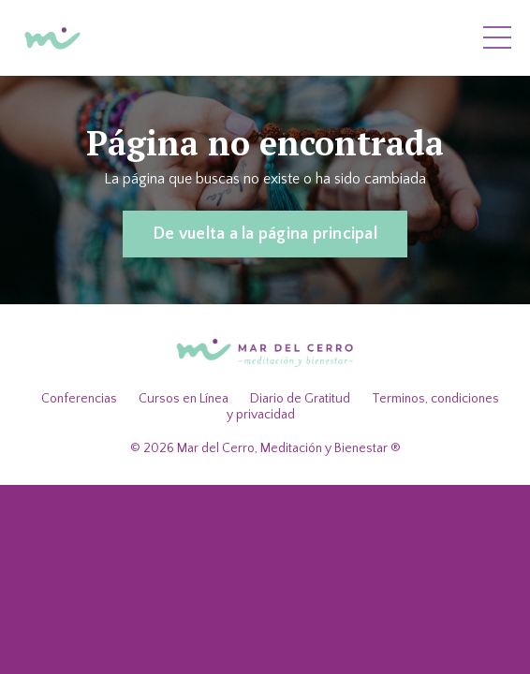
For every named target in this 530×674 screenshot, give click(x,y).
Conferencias (79, 398)
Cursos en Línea (183, 398)
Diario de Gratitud (300, 398)
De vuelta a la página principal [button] (265, 234)
